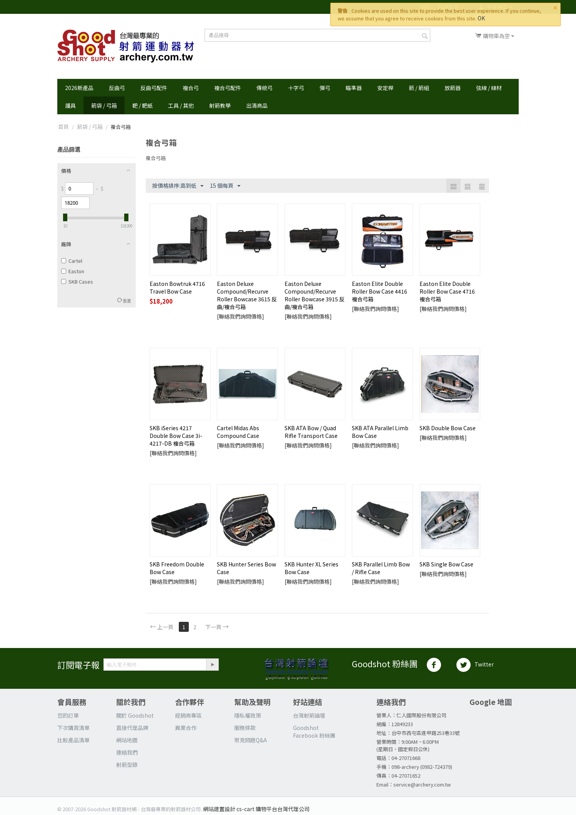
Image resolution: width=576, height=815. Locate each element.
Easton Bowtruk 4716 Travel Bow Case (177, 287)
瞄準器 (354, 88)
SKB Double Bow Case (448, 428)
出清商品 (257, 105)
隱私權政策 (247, 715)
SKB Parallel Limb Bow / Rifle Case (381, 568)
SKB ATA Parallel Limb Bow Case (380, 431)
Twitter (475, 665)
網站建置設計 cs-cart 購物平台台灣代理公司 (256, 809)
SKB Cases (77, 281)
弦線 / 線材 (489, 88)
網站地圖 (127, 740)
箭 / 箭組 (419, 88)
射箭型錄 (127, 764)
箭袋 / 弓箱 (104, 105)
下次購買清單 (73, 727)
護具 (70, 105)
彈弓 (325, 88)
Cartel (71, 260)
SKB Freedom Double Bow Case (177, 568)
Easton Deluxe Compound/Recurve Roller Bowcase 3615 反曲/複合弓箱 (247, 295)
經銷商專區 (188, 715)
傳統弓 (264, 88)
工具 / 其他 (181, 105)
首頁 (63, 126)
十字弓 (296, 88)
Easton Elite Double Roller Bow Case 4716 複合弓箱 (447, 291)
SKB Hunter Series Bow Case (246, 568)
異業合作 (185, 727)
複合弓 (191, 88)
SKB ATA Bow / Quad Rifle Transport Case (311, 431)
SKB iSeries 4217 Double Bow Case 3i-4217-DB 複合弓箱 (176, 435)
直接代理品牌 (132, 727)
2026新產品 (79, 88)
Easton (72, 271)
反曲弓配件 (153, 88)
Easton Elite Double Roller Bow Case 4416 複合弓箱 (379, 291)
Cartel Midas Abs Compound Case (238, 431)
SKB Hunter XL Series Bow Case (311, 568)
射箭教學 (220, 105)
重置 (127, 300)
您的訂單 (68, 715)
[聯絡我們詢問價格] (240, 316)
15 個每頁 (225, 186)
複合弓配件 (227, 88)
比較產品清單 (73, 740)
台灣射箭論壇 (309, 715)
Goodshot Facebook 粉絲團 (314, 731)
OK (481, 18)
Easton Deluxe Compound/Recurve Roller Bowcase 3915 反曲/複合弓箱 (315, 295)
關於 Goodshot (135, 715)
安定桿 (385, 88)
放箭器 (452, 88)
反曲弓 (117, 88)
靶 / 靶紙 (142, 105)
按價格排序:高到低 (177, 186)
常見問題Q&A (250, 740)
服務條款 (245, 727)
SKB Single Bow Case (446, 564)
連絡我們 (127, 752)
